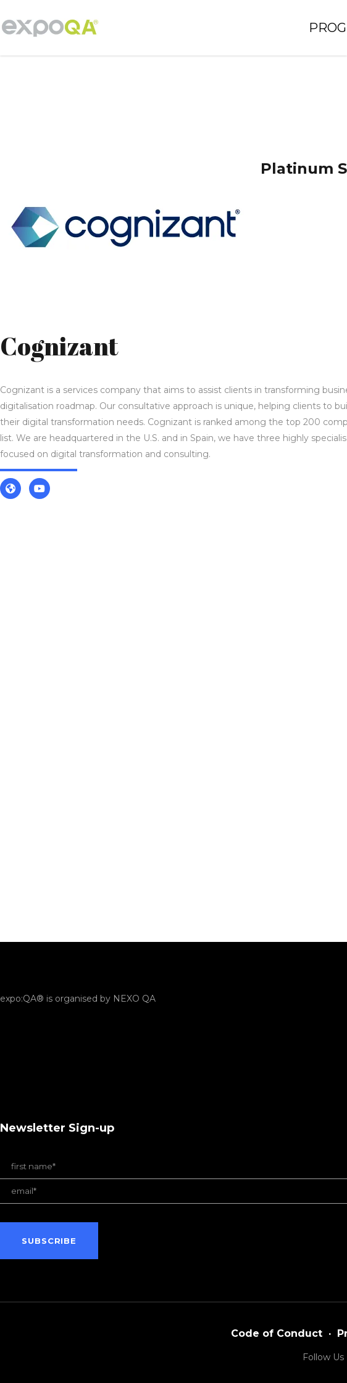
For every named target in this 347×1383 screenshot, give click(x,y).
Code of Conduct (276, 1333)
